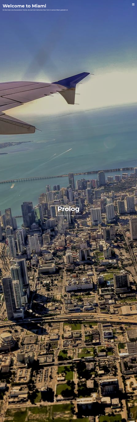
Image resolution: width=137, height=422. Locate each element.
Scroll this (131, 416)
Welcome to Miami (24, 6)
